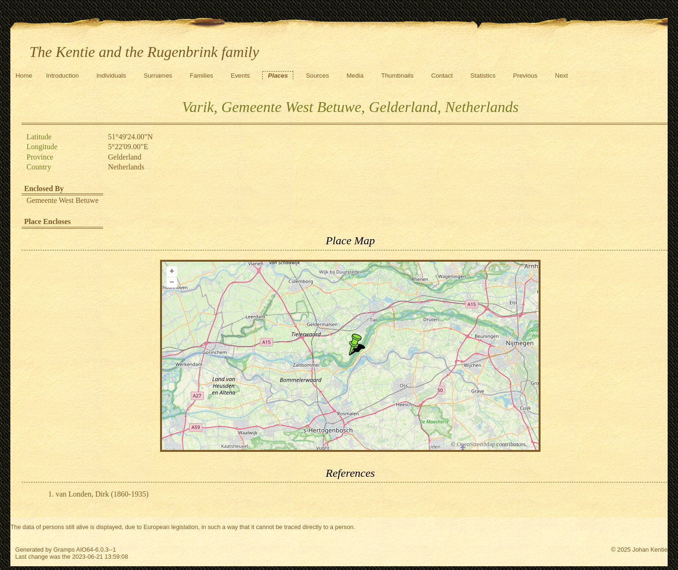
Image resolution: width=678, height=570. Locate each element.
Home (24, 75)
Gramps (64, 549)
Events (240, 75)
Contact (442, 75)
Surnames (158, 75)
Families (201, 75)
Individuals (111, 75)
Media (355, 75)
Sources (317, 75)
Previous (525, 75)
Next (561, 75)
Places (278, 75)
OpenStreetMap (476, 444)
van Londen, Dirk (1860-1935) (102, 494)
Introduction (62, 75)
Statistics (482, 75)
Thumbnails (397, 75)
